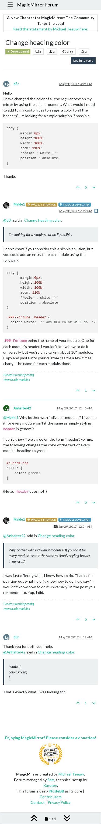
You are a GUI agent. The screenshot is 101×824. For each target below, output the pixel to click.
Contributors (51, 796)
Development (18, 51)
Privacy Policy (59, 802)
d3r (16, 84)
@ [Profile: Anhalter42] (14, 535)
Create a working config (19, 375)
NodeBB (56, 791)
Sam (50, 779)
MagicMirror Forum (37, 5)
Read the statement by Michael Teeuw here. (50, 29)
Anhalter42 (22, 408)
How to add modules (17, 380)
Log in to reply (83, 60)
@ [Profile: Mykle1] (11, 417)
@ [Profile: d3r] (7, 220)
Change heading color (42, 220)
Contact (38, 802)
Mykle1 (19, 204)
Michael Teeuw (71, 774)
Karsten (50, 785)
